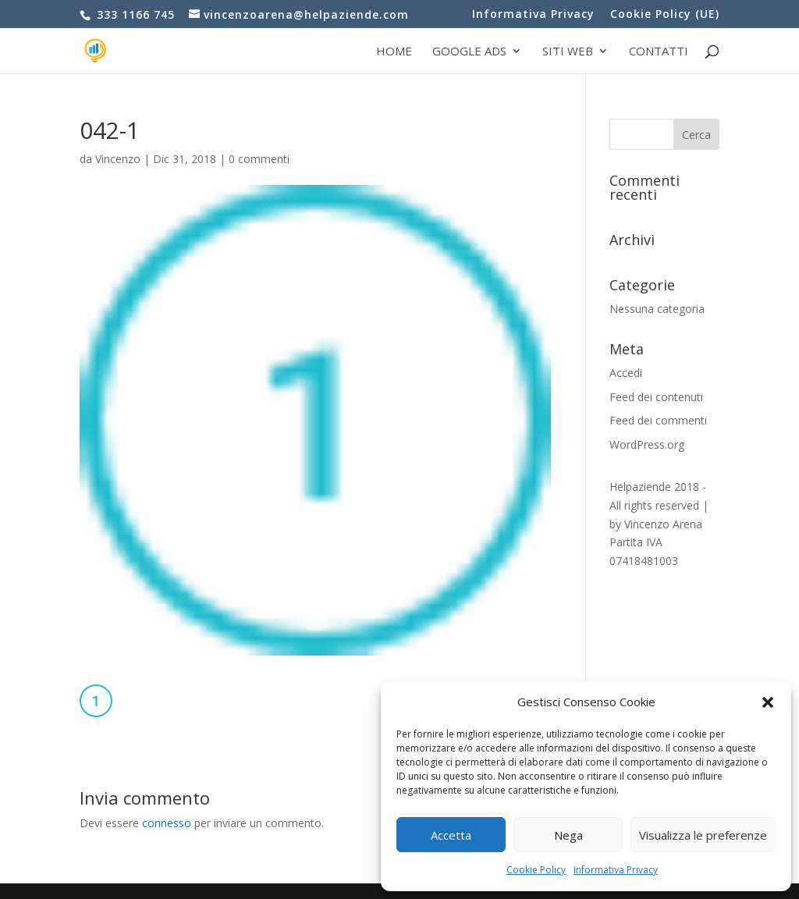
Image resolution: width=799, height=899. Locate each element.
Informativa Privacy (616, 869)
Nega (568, 835)
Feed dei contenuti (656, 396)
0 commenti (259, 158)
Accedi (625, 372)
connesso (166, 822)
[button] (768, 702)
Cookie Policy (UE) (664, 15)
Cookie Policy (536, 869)
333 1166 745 (134, 14)
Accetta (451, 835)
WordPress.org (646, 444)
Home (394, 52)
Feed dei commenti (658, 420)
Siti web (567, 52)
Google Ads (469, 52)
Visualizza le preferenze (703, 835)
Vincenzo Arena (663, 524)
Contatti (658, 52)
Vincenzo (117, 158)
